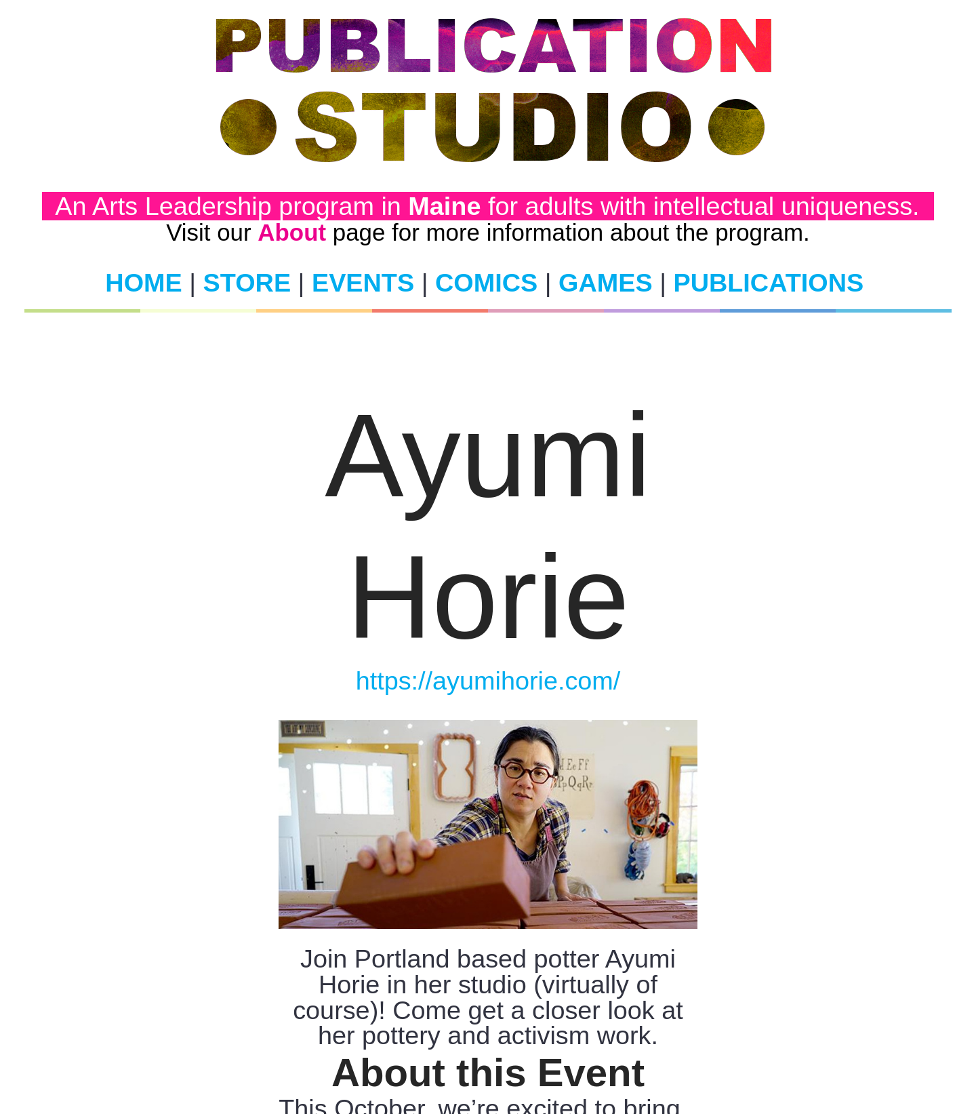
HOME (143, 282)
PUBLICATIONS (768, 282)
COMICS (486, 282)
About (292, 232)
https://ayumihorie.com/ (488, 681)
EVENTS (363, 282)
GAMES (605, 282)
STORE (247, 282)
